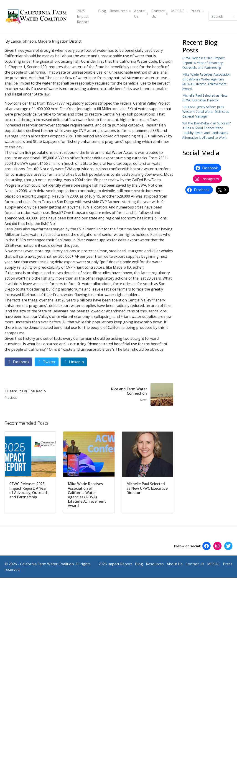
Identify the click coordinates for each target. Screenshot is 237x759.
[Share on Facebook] (18, 362)
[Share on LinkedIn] (74, 362)
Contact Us (159, 13)
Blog (102, 10)
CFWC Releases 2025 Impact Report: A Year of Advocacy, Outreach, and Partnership (203, 63)
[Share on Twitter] (47, 362)
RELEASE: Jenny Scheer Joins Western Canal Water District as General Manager (205, 111)
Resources (120, 10)
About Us (141, 13)
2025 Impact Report (83, 16)
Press (197, 10)
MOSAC (179, 10)
